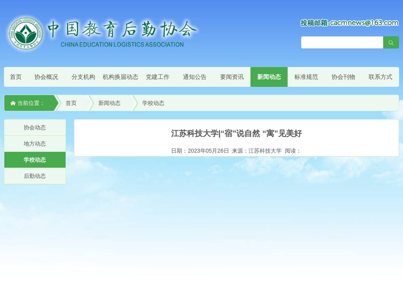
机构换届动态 (120, 76)
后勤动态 (35, 176)
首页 (16, 76)
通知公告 (195, 76)
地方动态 (35, 143)
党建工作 (157, 76)
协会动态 (35, 127)
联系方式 (380, 76)
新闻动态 (269, 76)
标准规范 (306, 76)
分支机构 (83, 76)
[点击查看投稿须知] (349, 22)
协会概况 (46, 76)
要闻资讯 (232, 76)
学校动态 (153, 103)
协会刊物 (343, 76)
